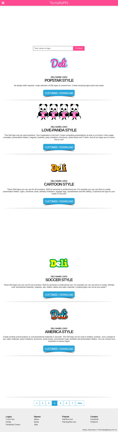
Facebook (94, 419)
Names (37, 416)
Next (80, 403)
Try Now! (78, 48)
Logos (9, 416)
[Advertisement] (59, 26)
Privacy (85, 430)
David (36, 422)
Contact (94, 416)
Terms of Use (91, 430)
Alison (36, 419)
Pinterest (94, 422)
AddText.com (67, 419)
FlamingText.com (69, 422)
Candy (8, 422)
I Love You (10, 419)
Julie (36, 425)
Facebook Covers (13, 425)
